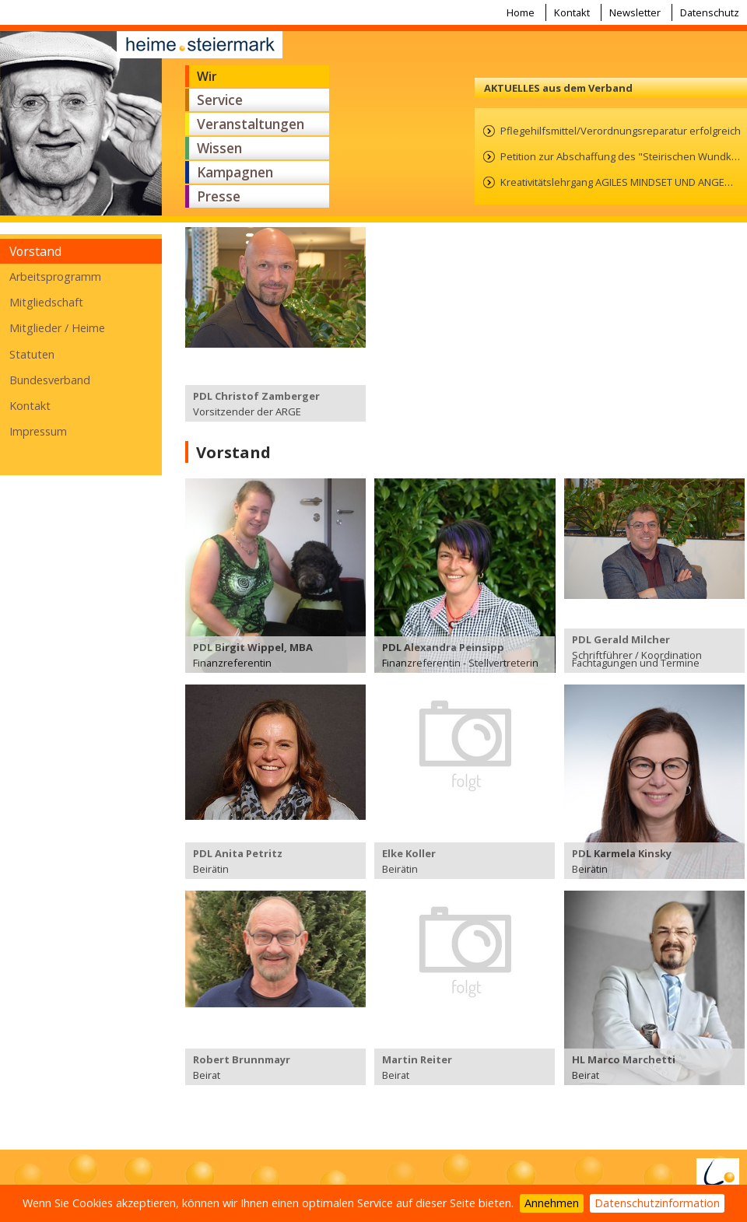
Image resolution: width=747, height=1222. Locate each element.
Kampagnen (235, 172)
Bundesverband (49, 380)
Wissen (219, 148)
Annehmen (551, 1203)
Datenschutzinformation (657, 1203)
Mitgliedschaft (46, 302)
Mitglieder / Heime (57, 327)
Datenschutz (709, 12)
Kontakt (572, 12)
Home (521, 12)
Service (220, 100)
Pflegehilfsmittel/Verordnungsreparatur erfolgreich (620, 131)
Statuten (31, 354)
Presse (218, 196)
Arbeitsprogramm (55, 276)
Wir (207, 76)
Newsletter (635, 12)
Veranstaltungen (250, 124)
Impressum (38, 431)
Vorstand (35, 251)
